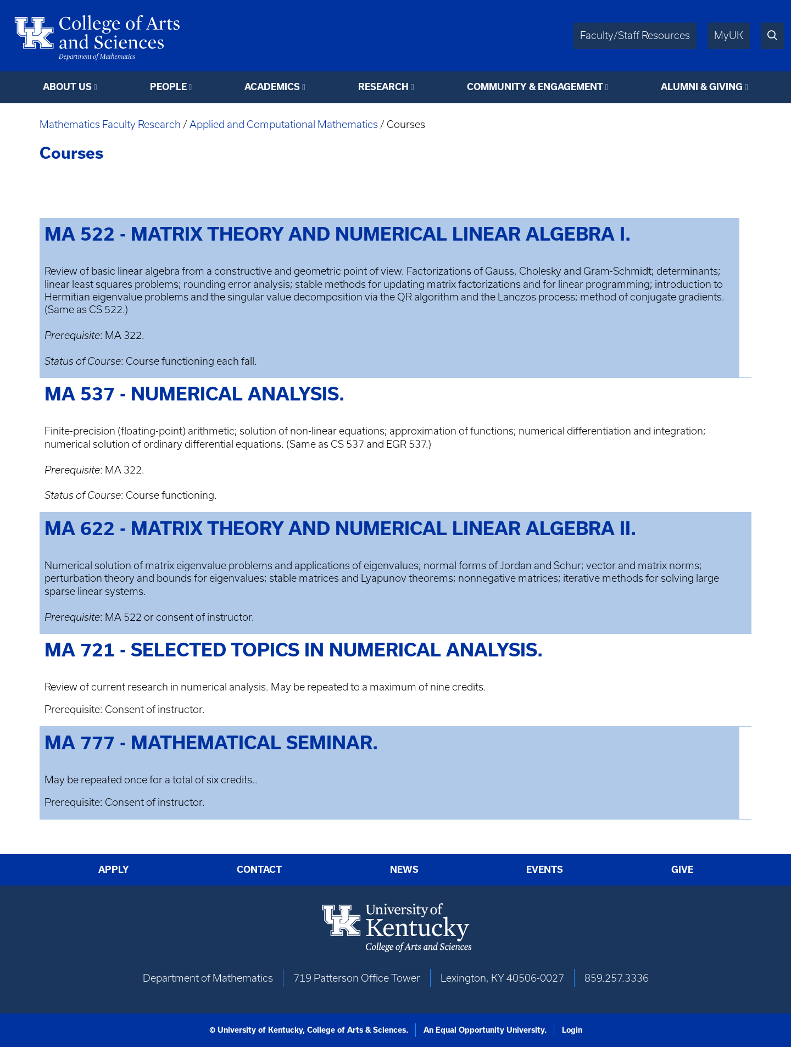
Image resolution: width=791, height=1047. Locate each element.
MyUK (728, 35)
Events (544, 870)
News (404, 870)
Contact (259, 870)
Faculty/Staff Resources (635, 35)
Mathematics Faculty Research (110, 124)
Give (682, 870)
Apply (113, 870)
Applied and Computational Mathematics (284, 124)
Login (572, 1030)
